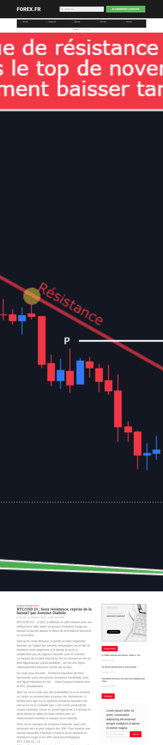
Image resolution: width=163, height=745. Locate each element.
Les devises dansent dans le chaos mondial (119, 666)
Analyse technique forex (28, 605)
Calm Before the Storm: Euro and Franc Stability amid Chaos (123, 679)
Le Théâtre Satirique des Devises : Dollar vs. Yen (121, 655)
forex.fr (29, 9)
